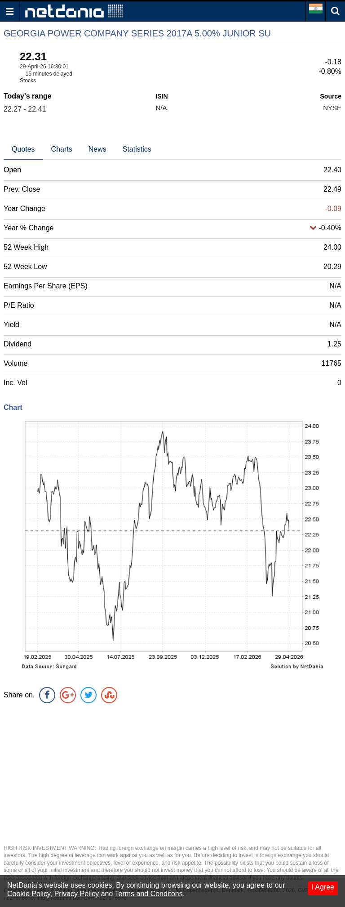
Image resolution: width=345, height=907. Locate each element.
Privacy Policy (76, 894)
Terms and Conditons (149, 894)
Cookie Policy (28, 894)
